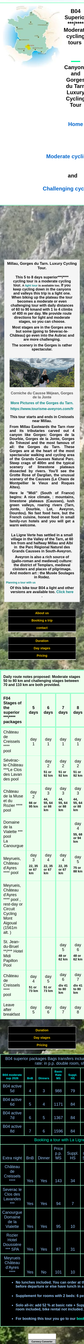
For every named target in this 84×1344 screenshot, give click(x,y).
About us (42, 613)
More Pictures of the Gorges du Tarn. (42, 403)
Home (75, 124)
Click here (64, 592)
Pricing (42, 655)
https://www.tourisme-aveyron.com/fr (41, 409)
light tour (31, 285)
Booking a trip (41, 620)
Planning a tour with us (21, 582)
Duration (42, 641)
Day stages (42, 648)
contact (42, 628)
